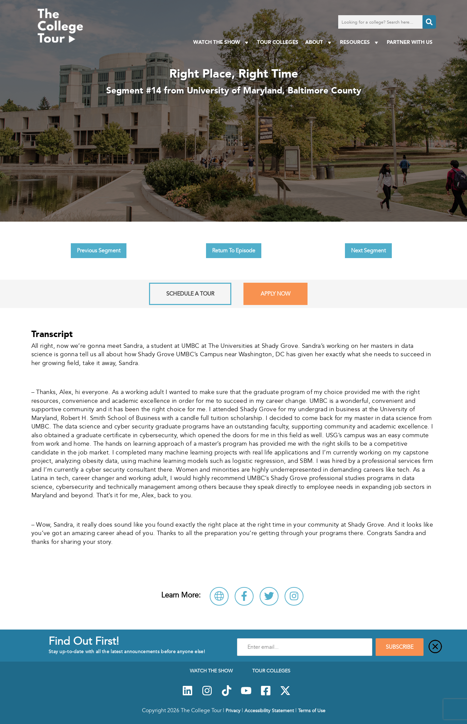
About (319, 42)
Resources (360, 42)
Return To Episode (233, 250)
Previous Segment (98, 250)
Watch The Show (221, 42)
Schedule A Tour (190, 293)
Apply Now (275, 293)
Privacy (233, 710)
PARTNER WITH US (410, 42)
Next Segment (368, 250)
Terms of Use (311, 710)
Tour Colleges (277, 42)
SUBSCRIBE (399, 647)
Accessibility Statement (269, 710)
